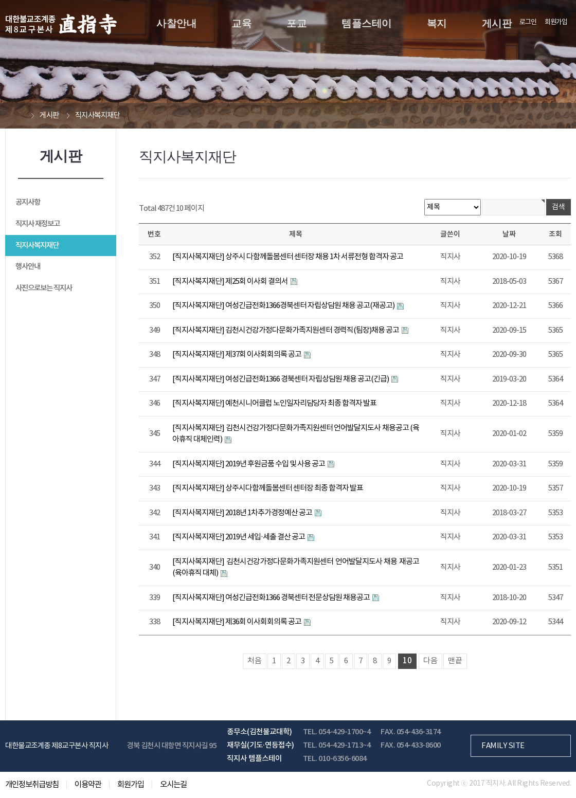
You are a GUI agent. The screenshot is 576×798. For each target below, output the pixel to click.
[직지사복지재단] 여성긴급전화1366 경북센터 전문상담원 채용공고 (271, 597)
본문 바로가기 (0, 0)
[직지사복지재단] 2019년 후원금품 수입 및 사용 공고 (249, 464)
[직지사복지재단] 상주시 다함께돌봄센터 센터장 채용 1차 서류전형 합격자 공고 (287, 256)
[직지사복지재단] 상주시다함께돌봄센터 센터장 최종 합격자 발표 (267, 488)
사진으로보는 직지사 (43, 288)
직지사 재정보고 (37, 224)
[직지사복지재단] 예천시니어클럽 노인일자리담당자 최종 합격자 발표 (274, 403)
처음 (254, 661)
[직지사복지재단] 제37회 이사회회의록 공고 (237, 354)
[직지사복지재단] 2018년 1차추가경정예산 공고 (242, 513)
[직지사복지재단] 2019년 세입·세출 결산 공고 (239, 537)
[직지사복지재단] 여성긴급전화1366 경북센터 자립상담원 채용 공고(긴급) (281, 379)
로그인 (527, 22)
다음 (430, 661)
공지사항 (27, 202)
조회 (555, 234)
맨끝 (455, 661)
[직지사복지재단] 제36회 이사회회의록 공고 (237, 622)
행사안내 (27, 266)
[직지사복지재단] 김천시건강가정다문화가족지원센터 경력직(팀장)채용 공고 (286, 330)
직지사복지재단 (37, 245)
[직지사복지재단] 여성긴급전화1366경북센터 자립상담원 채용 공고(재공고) (283, 305)
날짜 (509, 234)
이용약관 (88, 785)
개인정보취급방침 (32, 785)
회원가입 (556, 22)
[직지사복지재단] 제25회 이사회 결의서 (230, 281)
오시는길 (173, 785)
